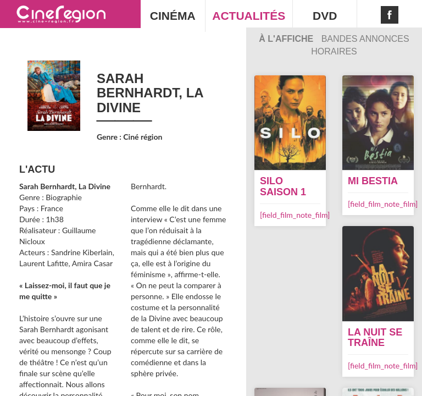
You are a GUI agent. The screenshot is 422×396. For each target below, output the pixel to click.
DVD (325, 15)
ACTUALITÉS (248, 15)
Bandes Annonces (365, 38)
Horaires (334, 51)
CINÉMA (173, 15)
